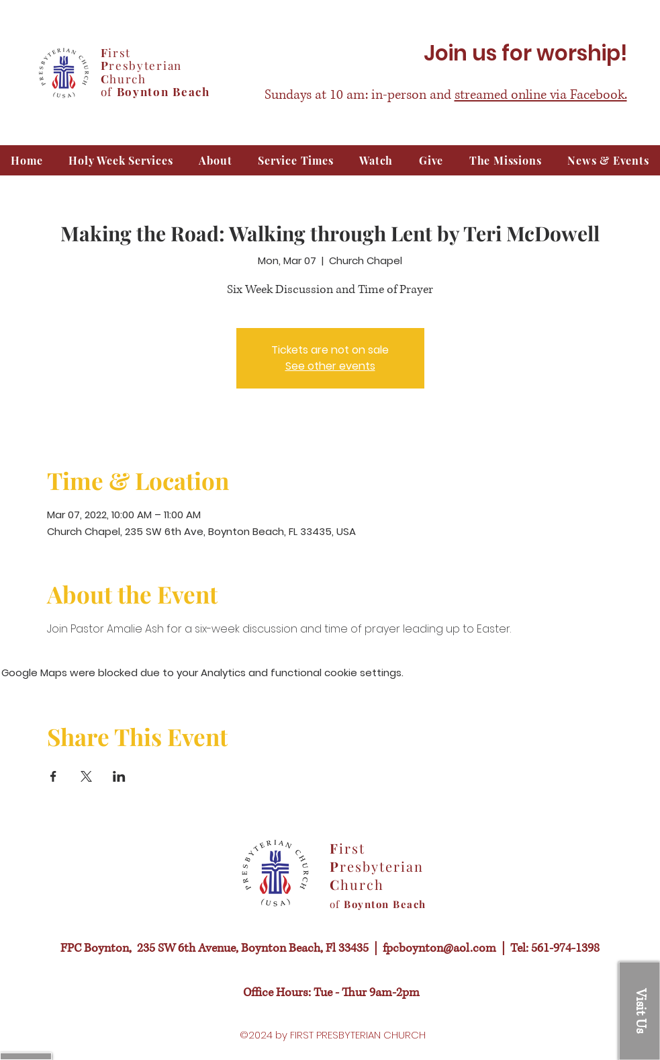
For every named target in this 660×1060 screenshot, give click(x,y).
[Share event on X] (86, 776)
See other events (330, 366)
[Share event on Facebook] (53, 776)
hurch (127, 78)
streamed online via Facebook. (541, 95)
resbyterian (145, 65)
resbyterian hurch (377, 875)
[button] (376, 160)
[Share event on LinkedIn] (119, 776)
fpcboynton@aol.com (439, 948)
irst (119, 52)
